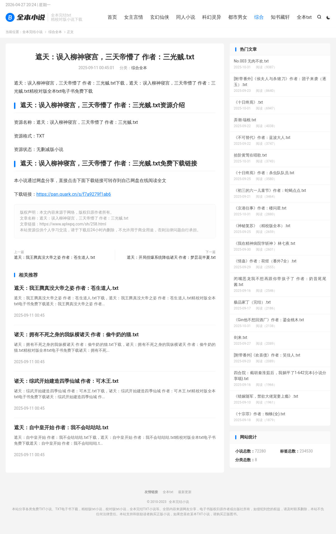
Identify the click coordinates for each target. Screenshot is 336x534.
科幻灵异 (210, 19)
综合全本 (55, 36)
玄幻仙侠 (158, 19)
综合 (258, 19)
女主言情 (132, 19)
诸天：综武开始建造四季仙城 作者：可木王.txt (66, 385)
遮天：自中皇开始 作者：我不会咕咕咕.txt (61, 432)
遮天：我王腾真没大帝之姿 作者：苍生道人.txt (54, 261)
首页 (111, 19)
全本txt (303, 19)
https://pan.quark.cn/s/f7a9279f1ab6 (73, 198)
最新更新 (185, 496)
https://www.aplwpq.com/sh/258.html (72, 228)
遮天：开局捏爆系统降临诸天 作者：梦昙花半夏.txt (171, 261)
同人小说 (184, 19)
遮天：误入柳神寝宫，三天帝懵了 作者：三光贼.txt (114, 61)
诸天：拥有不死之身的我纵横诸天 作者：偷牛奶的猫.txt (76, 339)
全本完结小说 (25, 19)
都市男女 (236, 19)
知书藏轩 (279, 19)
